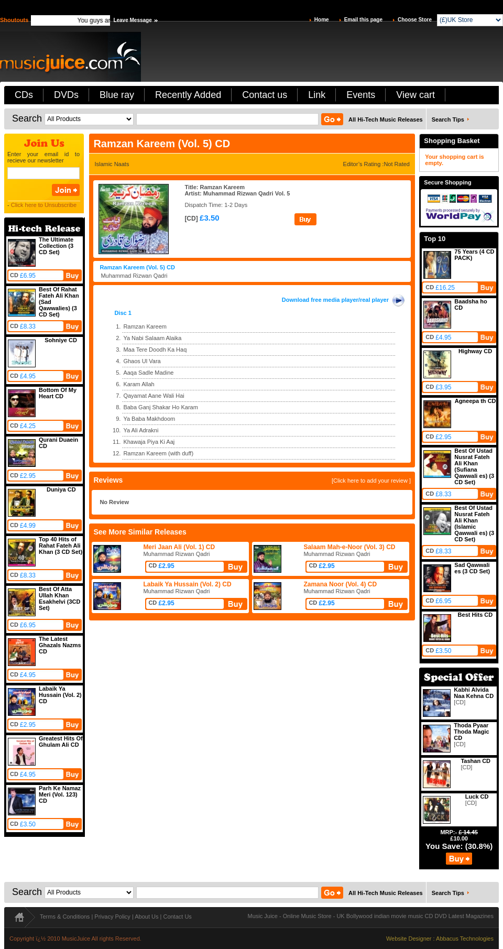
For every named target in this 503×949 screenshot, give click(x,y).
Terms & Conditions (65, 916)
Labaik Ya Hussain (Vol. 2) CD (60, 694)
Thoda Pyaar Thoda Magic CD (471, 731)
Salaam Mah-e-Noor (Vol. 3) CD (349, 547)
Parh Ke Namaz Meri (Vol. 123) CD (60, 794)
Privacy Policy (112, 916)
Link (316, 95)
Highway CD (475, 351)
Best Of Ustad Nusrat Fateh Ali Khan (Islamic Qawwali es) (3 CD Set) (474, 523)
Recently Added (188, 95)
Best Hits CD (475, 615)
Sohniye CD (61, 340)
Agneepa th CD (475, 401)
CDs (24, 95)
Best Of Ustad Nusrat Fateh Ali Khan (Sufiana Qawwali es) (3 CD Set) (474, 466)
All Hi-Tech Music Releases (385, 119)
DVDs (66, 95)
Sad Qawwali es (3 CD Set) (472, 568)
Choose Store (415, 20)
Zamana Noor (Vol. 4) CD (340, 584)
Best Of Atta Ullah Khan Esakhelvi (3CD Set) (59, 598)
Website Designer (409, 938)
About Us (146, 916)
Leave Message (132, 20)
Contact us (264, 95)
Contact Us (177, 916)
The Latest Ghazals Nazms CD (60, 645)
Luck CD (477, 796)
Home (321, 20)
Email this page (363, 20)
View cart (415, 95)
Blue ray (117, 95)
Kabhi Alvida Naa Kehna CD (474, 692)
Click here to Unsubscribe (43, 205)
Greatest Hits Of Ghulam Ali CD (61, 741)
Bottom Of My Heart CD (57, 393)
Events (360, 95)
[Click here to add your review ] (371, 480)
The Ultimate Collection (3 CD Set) (56, 245)
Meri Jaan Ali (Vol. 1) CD (179, 547)
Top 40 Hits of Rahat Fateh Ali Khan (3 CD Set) (60, 545)
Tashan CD (475, 761)
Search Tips (448, 119)
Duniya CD (61, 489)
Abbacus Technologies (465, 938)
